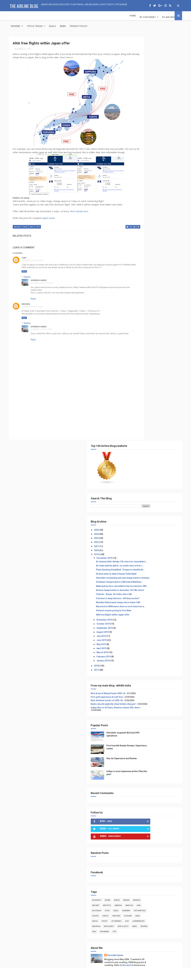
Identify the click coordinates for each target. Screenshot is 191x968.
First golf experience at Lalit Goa (148, 312)
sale (31, 224)
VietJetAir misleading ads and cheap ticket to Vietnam (155, 174)
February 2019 (145, 270)
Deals (104, 16)
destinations (160, 534)
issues (154, 545)
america (170, 524)
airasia (168, 519)
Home (14, 16)
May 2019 (143, 257)
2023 (138, 124)
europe (137, 539)
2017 (138, 283)
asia (25, 224)
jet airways (165, 545)
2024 (138, 119)
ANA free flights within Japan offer (154, 228)
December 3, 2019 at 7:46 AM (32, 303)
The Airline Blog (23, 5)
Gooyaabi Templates (125, 964)
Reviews (67, 16)
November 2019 (146, 233)
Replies (27, 273)
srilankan (156, 560)
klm (135, 550)
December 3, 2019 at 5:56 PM (41, 326)
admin (149, 519)
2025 (138, 115)
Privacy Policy (130, 16)
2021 (138, 132)
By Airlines (49, 16)
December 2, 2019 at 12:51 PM (42, 280)
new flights (152, 555)
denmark (146, 534)
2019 (138, 140)
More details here (79, 208)
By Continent (29, 16)
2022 (138, 128)
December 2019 (146, 143)
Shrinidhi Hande (39, 277)
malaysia (161, 550)
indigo (144, 545)
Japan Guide (49, 215)
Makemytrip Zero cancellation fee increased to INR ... (154, 188)
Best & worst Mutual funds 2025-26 (149, 306)
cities (167, 529)
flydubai (169, 539)
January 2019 (144, 274)
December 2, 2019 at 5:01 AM (32, 257)
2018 (138, 279)
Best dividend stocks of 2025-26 (148, 316)
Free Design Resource (90, 964)
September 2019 (146, 241)
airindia (137, 524)
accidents (138, 519)
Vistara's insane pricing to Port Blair (155, 224)
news (164, 555)
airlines (17, 224)
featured (158, 539)
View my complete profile (144, 601)
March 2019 (144, 265)
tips (38, 224)
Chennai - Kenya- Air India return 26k (155, 200)
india (136, 545)
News (115, 16)
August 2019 (144, 245)
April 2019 (143, 261)
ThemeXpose (72, 964)
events (147, 539)
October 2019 (144, 237)
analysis (137, 529)
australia (156, 529)
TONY (24, 254)
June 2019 (143, 253)
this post (154, 597)
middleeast (139, 555)
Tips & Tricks (86, 16)
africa (158, 519)
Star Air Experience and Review (157, 947)
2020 (138, 136)
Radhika (26, 301)
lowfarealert (147, 550)
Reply (24, 268)
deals (136, 534)
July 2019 (142, 249)
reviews (137, 560)
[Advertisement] (66, 410)
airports (159, 524)
